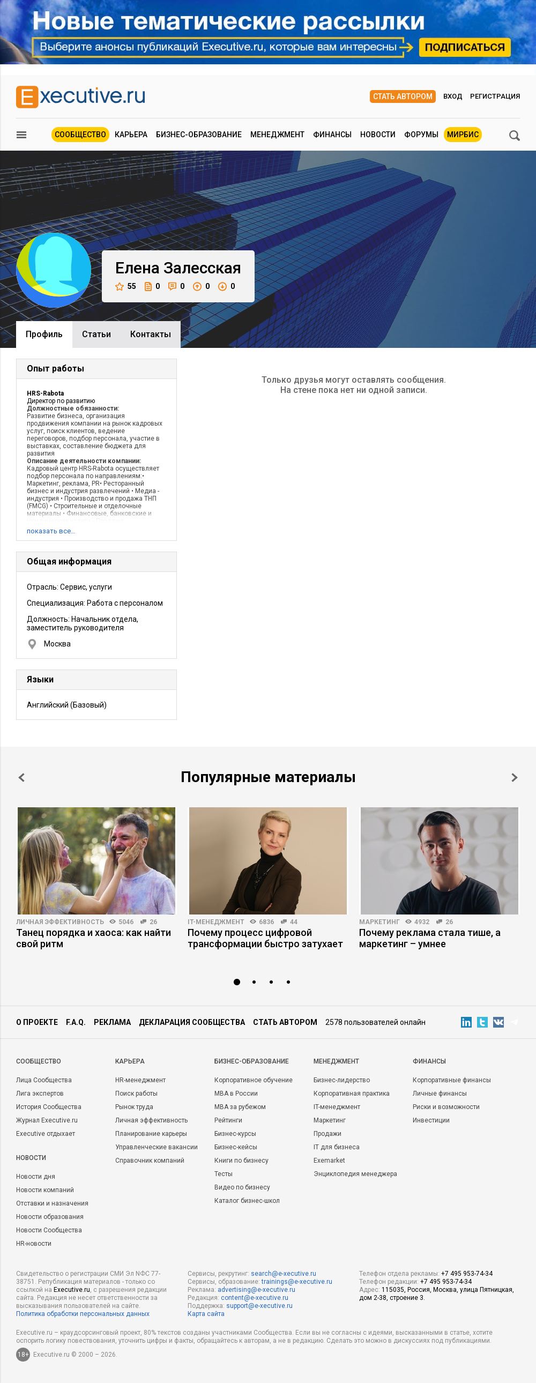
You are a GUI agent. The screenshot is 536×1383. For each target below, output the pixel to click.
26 (153, 922)
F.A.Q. (76, 1022)
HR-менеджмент (140, 1080)
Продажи (327, 1133)
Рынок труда (134, 1107)
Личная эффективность (60, 922)
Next (514, 777)
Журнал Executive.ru (47, 1120)
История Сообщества (48, 1107)
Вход (453, 96)
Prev (21, 777)
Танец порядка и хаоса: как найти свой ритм (93, 938)
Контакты (150, 334)
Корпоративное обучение (253, 1080)
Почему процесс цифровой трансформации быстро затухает (265, 938)
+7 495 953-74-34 (467, 1273)
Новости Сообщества (49, 1230)
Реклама (112, 1022)
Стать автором (403, 96)
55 (125, 286)
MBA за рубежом (240, 1107)
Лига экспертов (40, 1093)
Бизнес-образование (199, 134)
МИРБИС (463, 134)
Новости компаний (45, 1190)
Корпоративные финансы (452, 1080)
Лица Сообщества (44, 1080)
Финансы (332, 134)
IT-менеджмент (216, 922)
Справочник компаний (149, 1160)
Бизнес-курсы (235, 1133)
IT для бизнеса (337, 1147)
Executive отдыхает (45, 1133)
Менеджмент (277, 134)
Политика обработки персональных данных (83, 1314)
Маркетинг (379, 922)
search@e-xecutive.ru (283, 1273)
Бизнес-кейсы (235, 1147)
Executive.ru (72, 1289)
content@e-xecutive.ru (254, 1298)
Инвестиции (431, 1120)
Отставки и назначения (52, 1203)
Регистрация (495, 96)
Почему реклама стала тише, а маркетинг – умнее (430, 938)
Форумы (421, 134)
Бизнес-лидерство (342, 1080)
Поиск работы (136, 1093)
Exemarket (329, 1160)
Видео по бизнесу (242, 1187)
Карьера (131, 134)
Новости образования (50, 1217)
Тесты (223, 1174)
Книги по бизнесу (241, 1160)
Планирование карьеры (151, 1133)
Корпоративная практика (352, 1093)
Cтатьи (96, 334)
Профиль (44, 334)
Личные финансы (440, 1093)
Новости (378, 134)
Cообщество (38, 1061)
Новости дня (35, 1176)
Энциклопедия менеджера (355, 1174)
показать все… (51, 531)
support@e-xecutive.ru (259, 1306)
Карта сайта (206, 1314)
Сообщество (80, 134)
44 (293, 922)
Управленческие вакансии (156, 1147)
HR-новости (33, 1243)
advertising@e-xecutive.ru (256, 1289)
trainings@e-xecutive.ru (297, 1281)
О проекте (37, 1022)
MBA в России (236, 1093)
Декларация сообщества (192, 1022)
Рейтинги (228, 1120)
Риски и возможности (446, 1107)
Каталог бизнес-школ (247, 1200)
